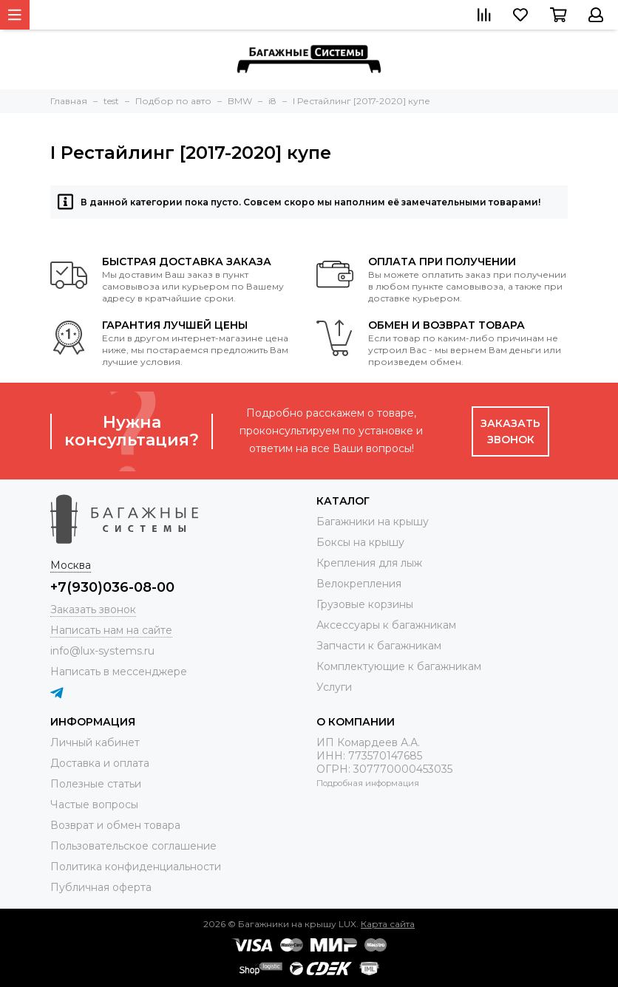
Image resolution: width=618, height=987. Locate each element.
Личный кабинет (95, 742)
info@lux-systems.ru (102, 651)
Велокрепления (358, 583)
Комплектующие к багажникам (398, 666)
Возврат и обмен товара (115, 825)
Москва (70, 565)
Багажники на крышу (372, 521)
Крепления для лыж (369, 563)
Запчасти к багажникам (378, 645)
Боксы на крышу (360, 542)
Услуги (334, 687)
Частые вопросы (94, 804)
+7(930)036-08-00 (112, 587)
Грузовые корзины (364, 604)
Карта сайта (388, 923)
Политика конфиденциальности (135, 866)
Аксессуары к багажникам (386, 625)
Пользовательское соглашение (133, 846)
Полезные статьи (95, 783)
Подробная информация (367, 783)
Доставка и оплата (99, 763)
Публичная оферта (101, 887)
